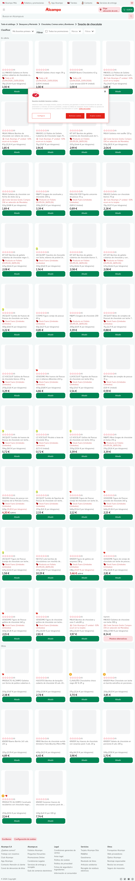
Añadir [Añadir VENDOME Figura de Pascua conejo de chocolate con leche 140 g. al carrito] (84, 517)
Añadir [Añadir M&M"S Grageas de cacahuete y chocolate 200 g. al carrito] (50, 213)
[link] (25, 839)
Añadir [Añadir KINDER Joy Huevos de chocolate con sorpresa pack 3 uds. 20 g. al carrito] (84, 760)
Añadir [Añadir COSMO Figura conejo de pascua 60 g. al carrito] (50, 334)
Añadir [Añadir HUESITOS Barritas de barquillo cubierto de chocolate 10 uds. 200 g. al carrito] (50, 699)
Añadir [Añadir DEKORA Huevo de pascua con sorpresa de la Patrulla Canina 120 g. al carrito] (17, 517)
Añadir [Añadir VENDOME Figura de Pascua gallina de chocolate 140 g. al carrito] (17, 638)
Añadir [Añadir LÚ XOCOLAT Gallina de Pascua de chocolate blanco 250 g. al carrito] (17, 395)
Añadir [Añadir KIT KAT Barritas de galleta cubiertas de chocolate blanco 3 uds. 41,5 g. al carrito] (84, 274)
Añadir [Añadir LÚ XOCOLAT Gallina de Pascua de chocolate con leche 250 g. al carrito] (84, 456)
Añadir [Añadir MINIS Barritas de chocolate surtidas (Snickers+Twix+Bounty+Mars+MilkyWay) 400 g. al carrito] (50, 760)
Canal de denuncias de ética (13, 868)
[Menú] (4, 9)
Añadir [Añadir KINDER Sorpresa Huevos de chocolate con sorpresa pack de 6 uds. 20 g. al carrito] (50, 821)
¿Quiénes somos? (8, 850)
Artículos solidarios (89, 864)
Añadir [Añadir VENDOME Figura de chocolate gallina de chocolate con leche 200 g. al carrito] (50, 638)
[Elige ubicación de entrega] (109, 9)
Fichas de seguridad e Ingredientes (63, 868)
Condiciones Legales (36, 861)
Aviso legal (58, 856)
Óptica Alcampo (114, 857)
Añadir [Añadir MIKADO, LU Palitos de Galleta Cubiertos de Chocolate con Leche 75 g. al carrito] (118, 91)
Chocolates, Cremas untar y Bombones (57, 24)
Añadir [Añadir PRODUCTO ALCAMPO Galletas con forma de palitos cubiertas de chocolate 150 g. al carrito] (17, 699)
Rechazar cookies (75, 116)
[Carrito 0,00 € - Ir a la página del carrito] (128, 9)
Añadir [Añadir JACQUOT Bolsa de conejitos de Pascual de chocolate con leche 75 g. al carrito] (118, 334)
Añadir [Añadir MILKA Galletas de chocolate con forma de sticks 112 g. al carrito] (17, 213)
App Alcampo (7, 861)
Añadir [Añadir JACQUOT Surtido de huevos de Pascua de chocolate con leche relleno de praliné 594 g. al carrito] (17, 456)
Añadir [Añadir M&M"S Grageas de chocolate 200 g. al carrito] (84, 334)
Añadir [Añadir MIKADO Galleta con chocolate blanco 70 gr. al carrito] (118, 213)
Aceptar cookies (95, 116)
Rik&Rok (84, 854)
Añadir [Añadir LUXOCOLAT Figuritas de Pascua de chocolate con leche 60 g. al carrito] (84, 395)
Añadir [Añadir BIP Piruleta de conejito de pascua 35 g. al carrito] (118, 395)
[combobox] (64, 16)
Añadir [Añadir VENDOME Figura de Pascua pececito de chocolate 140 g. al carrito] (118, 517)
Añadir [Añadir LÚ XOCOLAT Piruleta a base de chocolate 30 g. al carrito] (50, 456)
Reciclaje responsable (116, 861)
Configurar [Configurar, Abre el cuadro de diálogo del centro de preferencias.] (41, 116)
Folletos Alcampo (35, 850)
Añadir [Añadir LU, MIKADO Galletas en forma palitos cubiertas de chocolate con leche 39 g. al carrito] (17, 91)
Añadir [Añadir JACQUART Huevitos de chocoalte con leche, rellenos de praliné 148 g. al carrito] (50, 274)
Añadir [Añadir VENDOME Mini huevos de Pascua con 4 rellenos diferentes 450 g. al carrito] (50, 395)
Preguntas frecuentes (36, 854)
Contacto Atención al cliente (13, 864)
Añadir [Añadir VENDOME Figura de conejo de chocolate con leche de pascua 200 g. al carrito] (118, 578)
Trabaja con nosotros (10, 854)
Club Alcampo (7, 857)
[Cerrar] (105, 91)
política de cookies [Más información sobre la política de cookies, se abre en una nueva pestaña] (84, 108)
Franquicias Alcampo (116, 850)
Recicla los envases (115, 864)
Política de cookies (62, 860)
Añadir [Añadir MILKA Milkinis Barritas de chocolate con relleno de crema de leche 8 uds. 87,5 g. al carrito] (17, 152)
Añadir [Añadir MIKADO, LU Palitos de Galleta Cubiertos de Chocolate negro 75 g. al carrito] (50, 152)
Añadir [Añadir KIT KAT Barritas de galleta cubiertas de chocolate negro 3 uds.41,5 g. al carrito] (17, 274)
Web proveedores (114, 854)
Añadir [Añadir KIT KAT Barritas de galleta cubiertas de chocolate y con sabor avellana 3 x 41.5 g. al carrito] (118, 274)
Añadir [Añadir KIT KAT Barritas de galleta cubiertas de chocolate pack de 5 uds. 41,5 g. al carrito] (84, 152)
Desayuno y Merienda (28, 24)
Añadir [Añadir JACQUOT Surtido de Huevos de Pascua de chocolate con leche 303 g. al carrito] (17, 334)
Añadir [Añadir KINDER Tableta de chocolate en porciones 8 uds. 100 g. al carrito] (118, 760)
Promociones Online (36, 857)
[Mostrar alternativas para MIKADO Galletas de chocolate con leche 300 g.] (118, 638)
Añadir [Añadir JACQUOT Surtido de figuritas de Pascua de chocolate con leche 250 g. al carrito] (50, 517)
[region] (68, 105)
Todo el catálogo (8, 24)
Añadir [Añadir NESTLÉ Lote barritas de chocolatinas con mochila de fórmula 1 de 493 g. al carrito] (50, 578)
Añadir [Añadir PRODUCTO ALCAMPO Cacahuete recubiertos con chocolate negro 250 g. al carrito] (17, 821)
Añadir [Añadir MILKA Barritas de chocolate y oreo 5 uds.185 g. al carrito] (84, 638)
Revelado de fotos (88, 861)
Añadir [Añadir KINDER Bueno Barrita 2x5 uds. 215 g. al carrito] (17, 760)
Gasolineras (86, 857)
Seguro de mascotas (116, 868)
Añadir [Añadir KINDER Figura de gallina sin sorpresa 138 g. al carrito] (84, 578)
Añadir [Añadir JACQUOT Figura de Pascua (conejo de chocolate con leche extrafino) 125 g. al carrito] (17, 578)
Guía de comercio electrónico (40, 870)
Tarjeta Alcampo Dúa (90, 850)
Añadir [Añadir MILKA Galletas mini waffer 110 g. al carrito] (118, 152)
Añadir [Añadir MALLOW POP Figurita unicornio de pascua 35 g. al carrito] (84, 213)
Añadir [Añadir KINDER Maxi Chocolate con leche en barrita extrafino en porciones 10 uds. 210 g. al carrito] (118, 699)
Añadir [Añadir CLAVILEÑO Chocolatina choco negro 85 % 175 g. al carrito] (84, 699)
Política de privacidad (63, 863)
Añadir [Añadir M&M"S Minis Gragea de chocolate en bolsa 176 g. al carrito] (118, 456)
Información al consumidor (65, 873)
